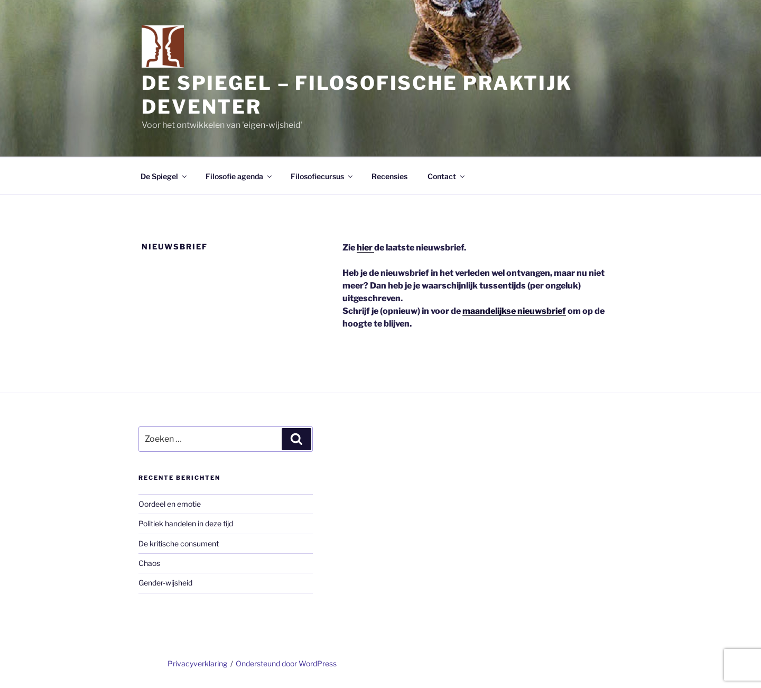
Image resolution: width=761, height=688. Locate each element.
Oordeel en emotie (169, 503)
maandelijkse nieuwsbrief (514, 311)
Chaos (149, 563)
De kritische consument (178, 543)
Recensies (389, 176)
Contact (447, 176)
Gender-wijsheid (165, 582)
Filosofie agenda (239, 176)
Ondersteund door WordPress (286, 663)
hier (365, 248)
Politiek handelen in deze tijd (185, 523)
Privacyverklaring (197, 663)
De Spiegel (164, 176)
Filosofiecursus (322, 176)
